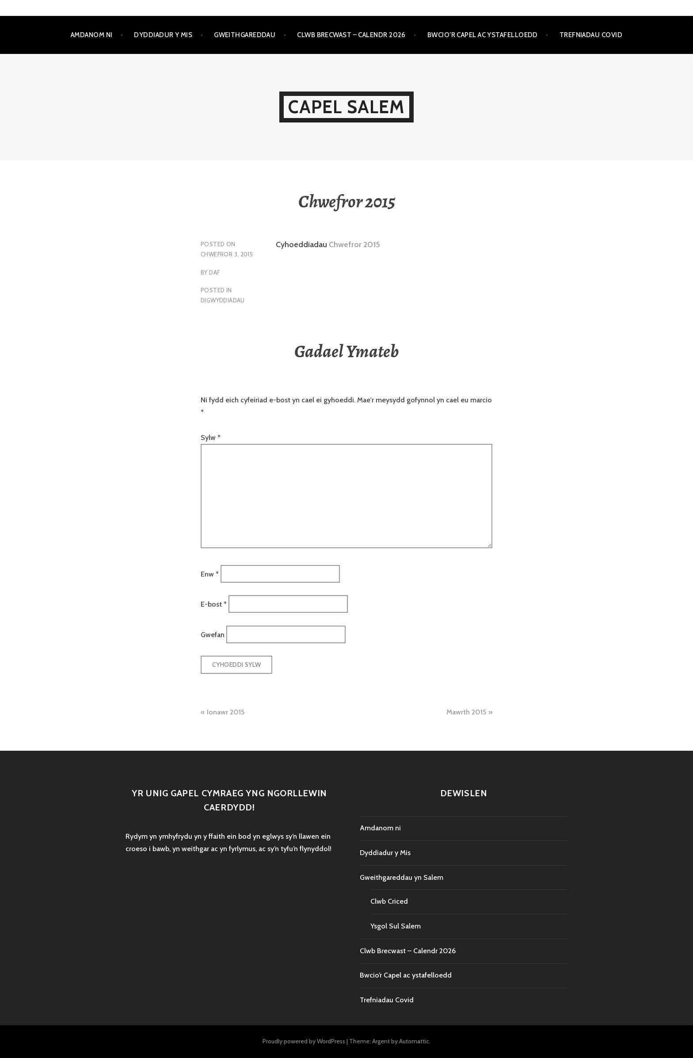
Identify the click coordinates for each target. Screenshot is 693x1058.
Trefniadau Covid (591, 35)
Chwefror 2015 (354, 244)
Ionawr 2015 (225, 712)
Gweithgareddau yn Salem (401, 877)
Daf (214, 272)
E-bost (214, 604)
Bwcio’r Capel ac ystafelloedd (482, 35)
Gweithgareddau (244, 35)
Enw (210, 573)
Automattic (414, 1041)
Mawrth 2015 (466, 712)
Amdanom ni (92, 35)
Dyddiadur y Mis (163, 35)
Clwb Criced (389, 901)
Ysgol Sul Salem (395, 926)
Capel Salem (346, 107)
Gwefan (213, 634)
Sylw (211, 437)
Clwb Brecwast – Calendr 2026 (351, 35)
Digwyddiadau (223, 300)
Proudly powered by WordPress (304, 1041)
